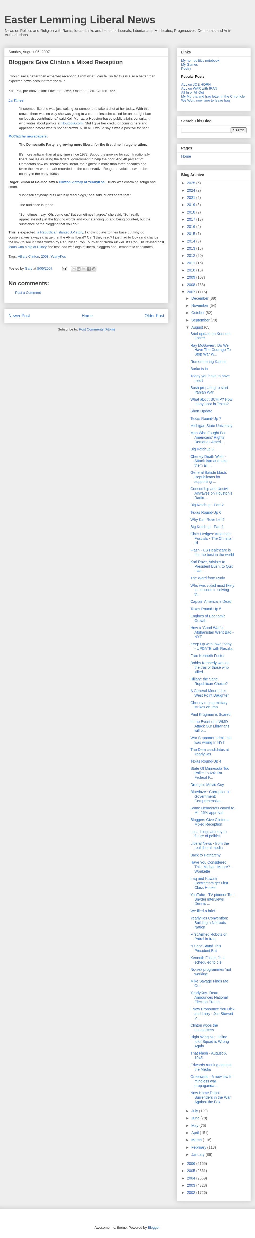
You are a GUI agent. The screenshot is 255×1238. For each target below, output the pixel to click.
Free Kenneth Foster (207, 656)
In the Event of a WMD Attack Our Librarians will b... (210, 726)
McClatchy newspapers (27, 136)
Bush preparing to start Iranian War (209, 390)
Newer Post (19, 315)
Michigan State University (211, 426)
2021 (191, 197)
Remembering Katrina (208, 361)
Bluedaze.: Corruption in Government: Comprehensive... (210, 796)
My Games (189, 64)
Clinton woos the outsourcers (204, 1027)
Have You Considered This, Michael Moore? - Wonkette (211, 866)
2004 (191, 1178)
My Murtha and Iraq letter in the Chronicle (213, 96)
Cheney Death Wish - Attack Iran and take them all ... (209, 461)
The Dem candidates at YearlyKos (209, 751)
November (200, 305)
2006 (191, 1163)
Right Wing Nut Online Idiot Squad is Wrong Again (209, 1041)
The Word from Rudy (207, 578)
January (198, 1154)
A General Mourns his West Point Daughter (209, 693)
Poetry (186, 68)
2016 (191, 226)
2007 (191, 292)
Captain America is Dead (210, 601)
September (200, 320)
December (200, 298)
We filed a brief (202, 911)
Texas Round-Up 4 (205, 761)
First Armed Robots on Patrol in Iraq (208, 936)
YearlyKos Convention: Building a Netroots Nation (209, 922)
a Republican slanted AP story (60, 232)
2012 (191, 255)
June (195, 1118)
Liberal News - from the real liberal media (209, 845)
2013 (191, 248)
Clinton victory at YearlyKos (81, 182)
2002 (191, 1192)
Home (87, 315)
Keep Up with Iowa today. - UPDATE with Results (211, 646)
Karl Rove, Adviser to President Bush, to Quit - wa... (211, 566)
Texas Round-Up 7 (205, 418)
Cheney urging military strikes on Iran (208, 705)
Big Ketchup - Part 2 (207, 505)
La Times (15, 100)
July (195, 1111)
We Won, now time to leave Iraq (205, 100)
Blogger (153, 1227)
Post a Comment (28, 293)
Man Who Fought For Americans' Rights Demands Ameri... (208, 437)
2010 (191, 270)
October (198, 313)
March (197, 1140)
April (195, 1133)
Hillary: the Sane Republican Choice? (209, 681)
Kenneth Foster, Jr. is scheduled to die (208, 960)
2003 (191, 1185)
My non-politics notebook (200, 60)
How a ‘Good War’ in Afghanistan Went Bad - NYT (212, 632)
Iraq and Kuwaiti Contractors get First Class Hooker (209, 883)
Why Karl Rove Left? (207, 519)
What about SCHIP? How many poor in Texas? (211, 401)
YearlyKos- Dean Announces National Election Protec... (209, 997)
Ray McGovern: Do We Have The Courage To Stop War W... (210, 350)
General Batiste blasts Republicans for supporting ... (208, 477)
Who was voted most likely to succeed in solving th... (212, 590)
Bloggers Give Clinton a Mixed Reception (65, 62)
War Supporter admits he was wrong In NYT (211, 740)
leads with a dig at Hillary (27, 247)
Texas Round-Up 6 (205, 512)
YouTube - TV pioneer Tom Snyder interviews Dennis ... (212, 899)
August (197, 327)
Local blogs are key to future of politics (208, 834)
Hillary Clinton (28, 256)
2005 (191, 1171)
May (195, 1125)
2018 (191, 212)
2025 (191, 183)
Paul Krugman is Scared (210, 714)
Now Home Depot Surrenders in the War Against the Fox (210, 1097)
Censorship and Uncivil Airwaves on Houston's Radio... (211, 493)
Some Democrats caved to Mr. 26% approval (212, 810)
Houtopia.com (72, 123)
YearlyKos (58, 256)
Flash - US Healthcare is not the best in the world (212, 552)
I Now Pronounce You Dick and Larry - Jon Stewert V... (212, 1013)
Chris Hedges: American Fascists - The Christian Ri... (211, 538)
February (199, 1147)
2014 (191, 241)
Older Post (154, 315)
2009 (191, 277)
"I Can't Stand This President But (205, 948)
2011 (191, 263)
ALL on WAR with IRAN (199, 88)
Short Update (201, 411)
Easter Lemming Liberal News (79, 20)
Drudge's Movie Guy (207, 785)
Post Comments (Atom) (97, 329)
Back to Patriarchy (205, 855)
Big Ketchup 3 (202, 449)
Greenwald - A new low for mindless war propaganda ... (212, 1081)
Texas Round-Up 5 (205, 609)
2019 (191, 205)
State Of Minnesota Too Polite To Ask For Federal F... (209, 773)
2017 (191, 219)
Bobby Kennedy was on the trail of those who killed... (210, 667)
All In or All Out (192, 92)
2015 (191, 234)
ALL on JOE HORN (196, 84)
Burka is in (199, 369)
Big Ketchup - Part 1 (207, 527)
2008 (45, 256)
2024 (191, 190)
